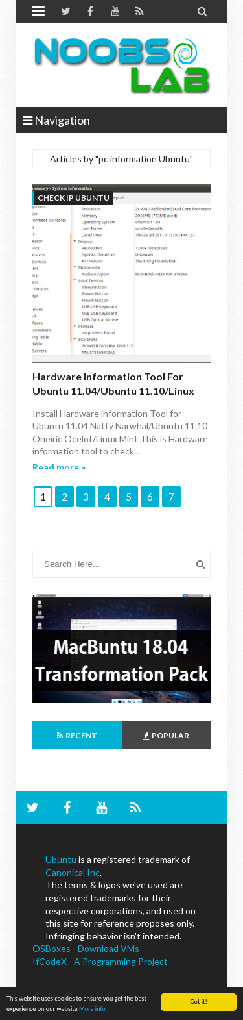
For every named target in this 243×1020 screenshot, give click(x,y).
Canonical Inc (72, 872)
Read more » (59, 467)
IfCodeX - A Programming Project (100, 961)
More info (92, 1008)
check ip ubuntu (74, 198)
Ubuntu (60, 859)
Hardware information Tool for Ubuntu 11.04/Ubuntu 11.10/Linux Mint (113, 391)
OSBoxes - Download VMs (85, 948)
